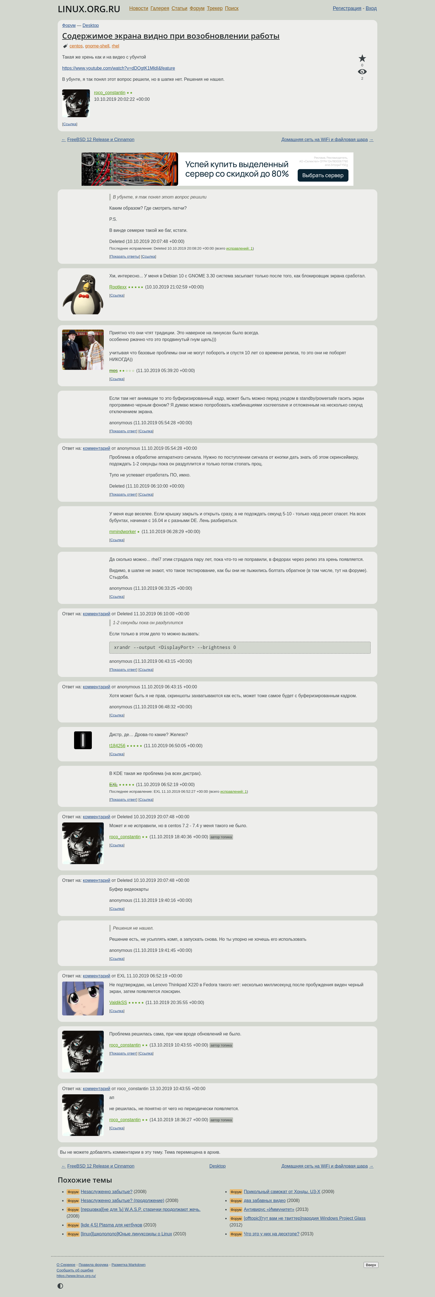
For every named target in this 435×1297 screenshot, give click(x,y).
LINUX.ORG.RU (89, 9)
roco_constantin (109, 92)
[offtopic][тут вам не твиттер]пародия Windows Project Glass (305, 1218)
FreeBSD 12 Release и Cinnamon (100, 139)
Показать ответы (124, 256)
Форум (197, 8)
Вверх (371, 1265)
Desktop (91, 25)
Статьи (179, 8)
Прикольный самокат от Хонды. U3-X (282, 1191)
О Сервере (66, 1265)
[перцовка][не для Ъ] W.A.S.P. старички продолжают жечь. (140, 1209)
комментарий (96, 448)
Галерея (160, 8)
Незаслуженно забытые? (106, 1191)
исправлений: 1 (239, 248)
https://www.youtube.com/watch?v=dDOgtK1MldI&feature (118, 68)
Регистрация (347, 8)
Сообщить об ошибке (75, 1270)
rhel (115, 46)
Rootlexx (118, 287)
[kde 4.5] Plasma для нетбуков (111, 1225)
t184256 (117, 745)
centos (76, 46)
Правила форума (93, 1265)
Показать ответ (123, 431)
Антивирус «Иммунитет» (269, 1209)
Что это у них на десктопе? (271, 1233)
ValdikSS (118, 1002)
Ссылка (69, 124)
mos (113, 370)
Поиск (232, 8)
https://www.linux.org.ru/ (76, 1276)
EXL (113, 784)
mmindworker (122, 531)
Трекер (215, 8)
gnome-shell (97, 46)
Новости (138, 8)
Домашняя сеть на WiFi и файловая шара (325, 139)
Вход (371, 8)
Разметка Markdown (129, 1265)
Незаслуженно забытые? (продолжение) (122, 1200)
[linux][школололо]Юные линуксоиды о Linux (126, 1233)
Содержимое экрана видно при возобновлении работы (171, 35)
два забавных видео (265, 1200)
